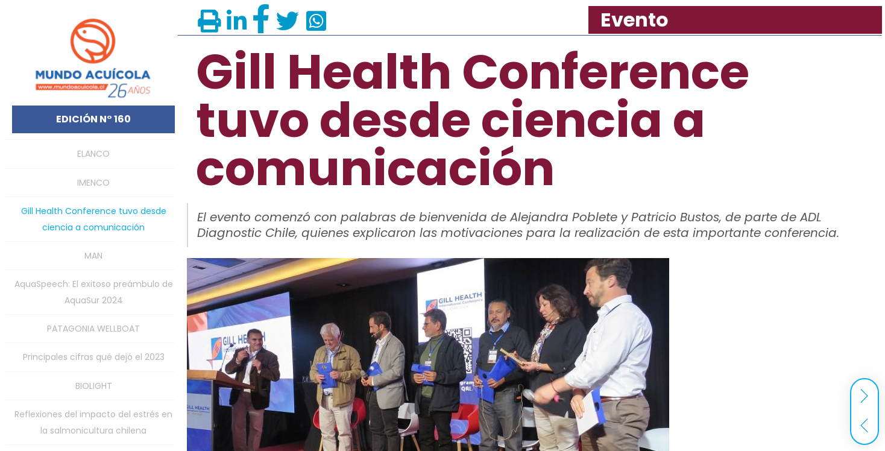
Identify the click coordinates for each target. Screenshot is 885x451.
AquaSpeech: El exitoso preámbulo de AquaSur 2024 (93, 292)
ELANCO (93, 154)
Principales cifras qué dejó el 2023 (94, 357)
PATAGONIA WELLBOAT (93, 329)
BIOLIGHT (93, 386)
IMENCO (93, 183)
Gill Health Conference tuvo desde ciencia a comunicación (93, 219)
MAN (93, 256)
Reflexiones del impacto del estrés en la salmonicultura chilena (93, 422)
